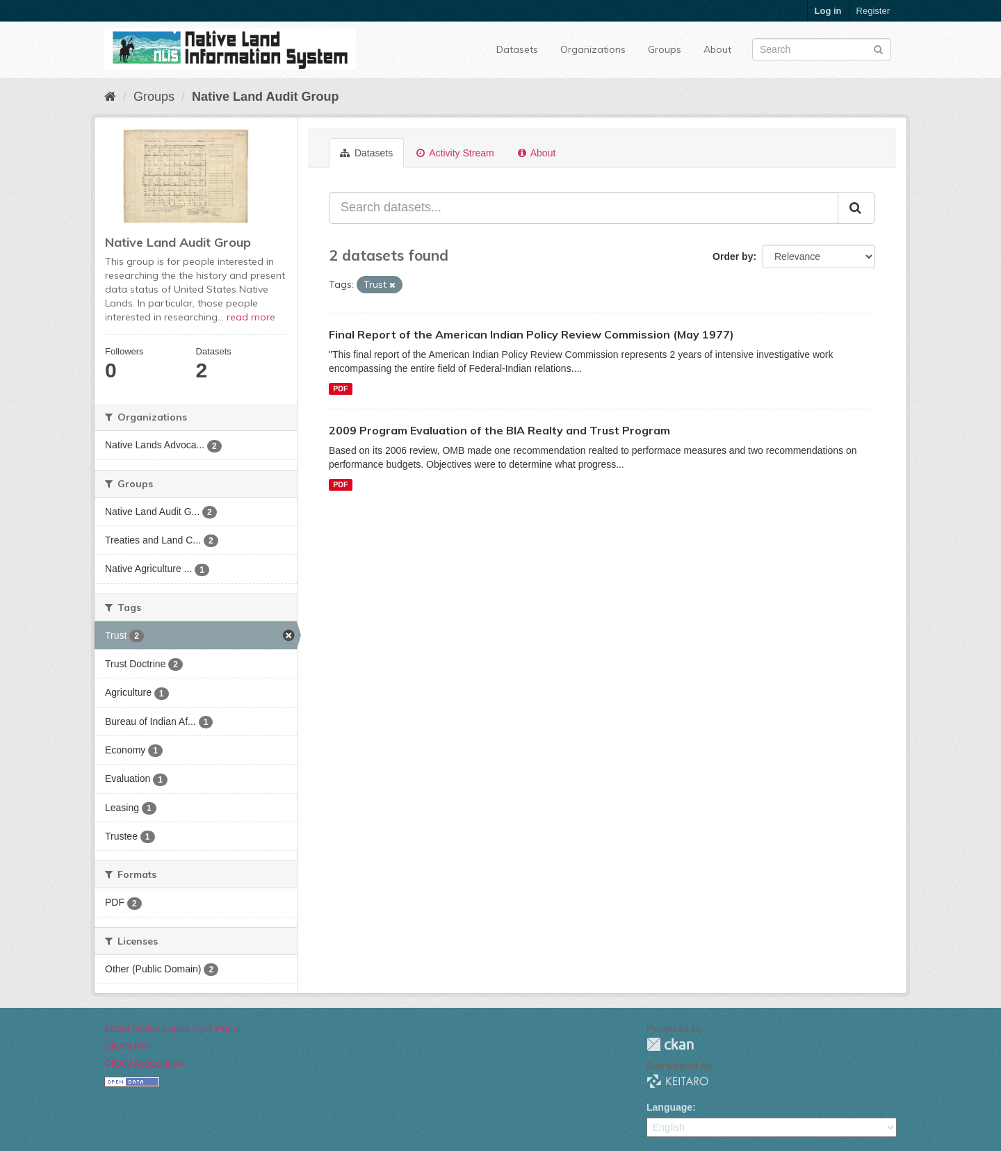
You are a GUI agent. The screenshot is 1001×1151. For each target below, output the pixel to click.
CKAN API (126, 1046)
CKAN (670, 1044)
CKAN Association (144, 1063)
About (717, 49)
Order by (733, 256)
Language (669, 1107)
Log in (828, 11)
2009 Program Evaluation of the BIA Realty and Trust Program (499, 430)
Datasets (517, 49)
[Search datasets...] (583, 208)
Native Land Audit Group (265, 97)
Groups (664, 49)
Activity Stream (455, 152)
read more (251, 317)
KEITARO (677, 1081)
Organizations (593, 49)
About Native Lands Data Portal (172, 1028)
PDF (340, 388)
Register (873, 11)
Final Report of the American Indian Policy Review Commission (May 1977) (531, 334)
